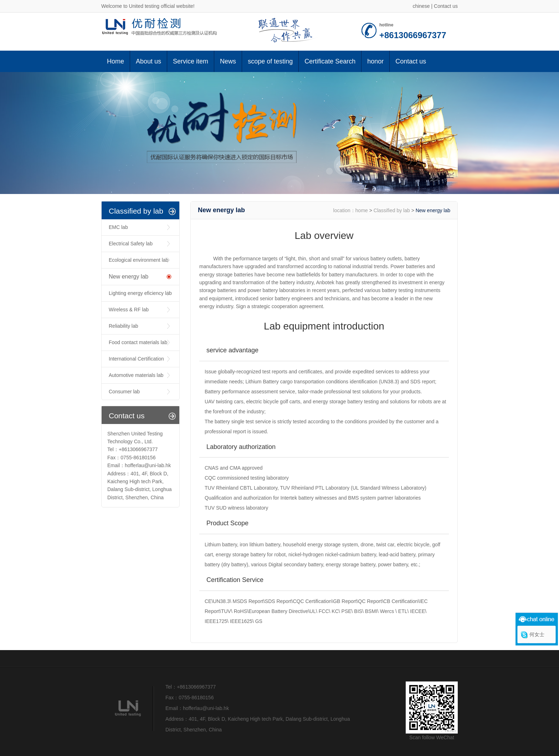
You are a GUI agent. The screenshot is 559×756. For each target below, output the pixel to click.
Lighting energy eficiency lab (140, 293)
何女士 (536, 634)
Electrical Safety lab (131, 243)
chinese (421, 6)
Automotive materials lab (136, 375)
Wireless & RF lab (129, 309)
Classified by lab (392, 210)
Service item (190, 61)
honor (375, 61)
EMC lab (118, 227)
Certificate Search (329, 61)
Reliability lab (123, 326)
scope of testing (270, 61)
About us (148, 61)
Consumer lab (124, 391)
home (361, 210)
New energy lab (128, 277)
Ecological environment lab (138, 260)
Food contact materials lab (138, 342)
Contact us (446, 6)
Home (115, 61)
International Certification (136, 359)
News (228, 61)
